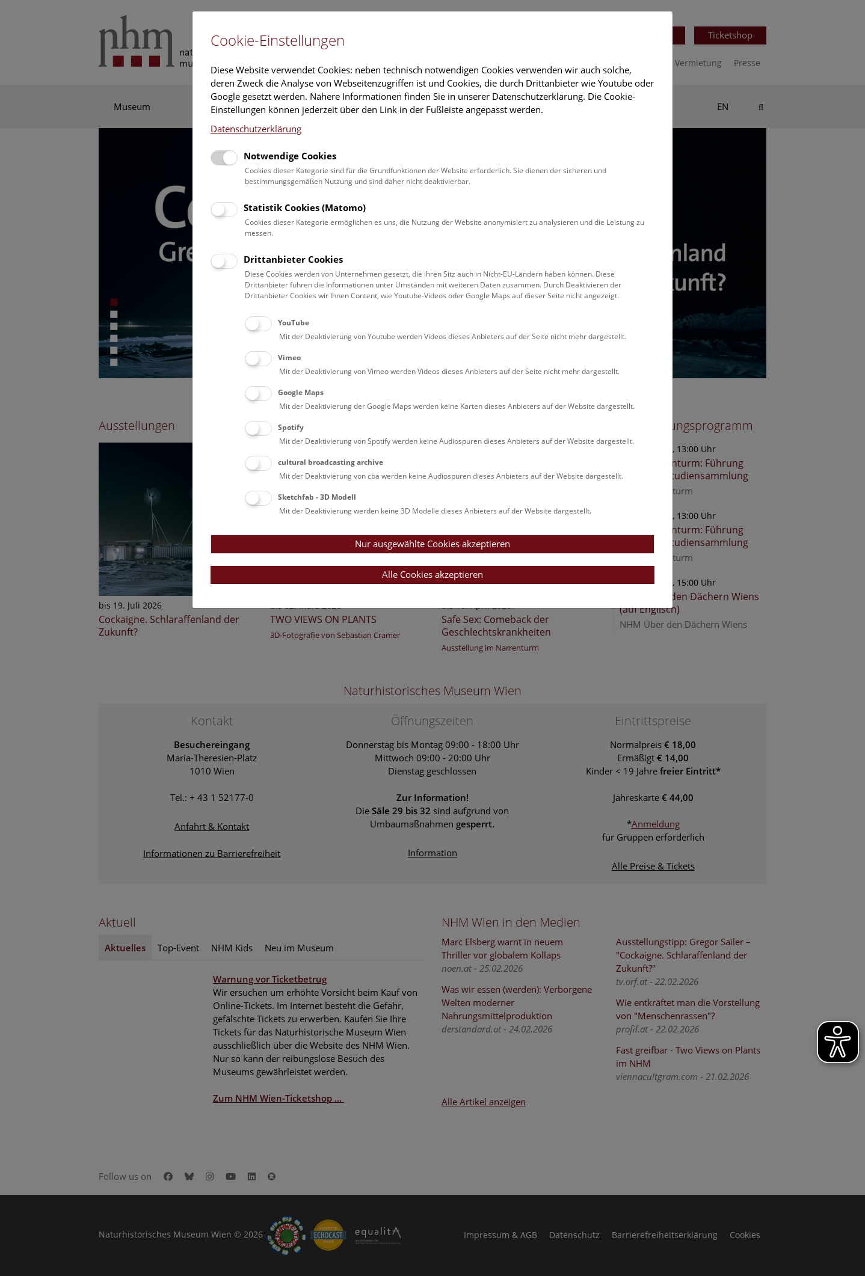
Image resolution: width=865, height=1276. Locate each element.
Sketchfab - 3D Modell (317, 497)
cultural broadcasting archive (330, 462)
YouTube (293, 322)
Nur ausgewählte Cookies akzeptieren (432, 544)
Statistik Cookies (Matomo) (305, 207)
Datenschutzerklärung (256, 129)
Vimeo (289, 357)
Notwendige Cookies (290, 156)
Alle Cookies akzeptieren (432, 574)
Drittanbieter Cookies (293, 259)
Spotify (291, 427)
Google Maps (301, 392)
